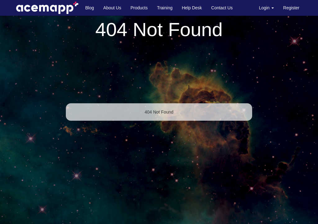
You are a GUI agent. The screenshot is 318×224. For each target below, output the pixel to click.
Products (139, 7)
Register (291, 7)
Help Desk (192, 7)
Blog (89, 7)
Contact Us (222, 7)
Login (266, 7)
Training (164, 7)
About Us (112, 7)
